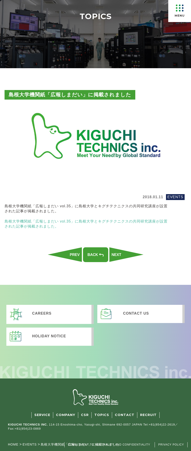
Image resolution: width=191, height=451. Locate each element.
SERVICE (42, 415)
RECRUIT (148, 415)
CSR (85, 415)
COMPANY (65, 415)
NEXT (116, 255)
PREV (75, 255)
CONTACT (124, 415)
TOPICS (101, 415)
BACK (96, 255)
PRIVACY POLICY (171, 444)
